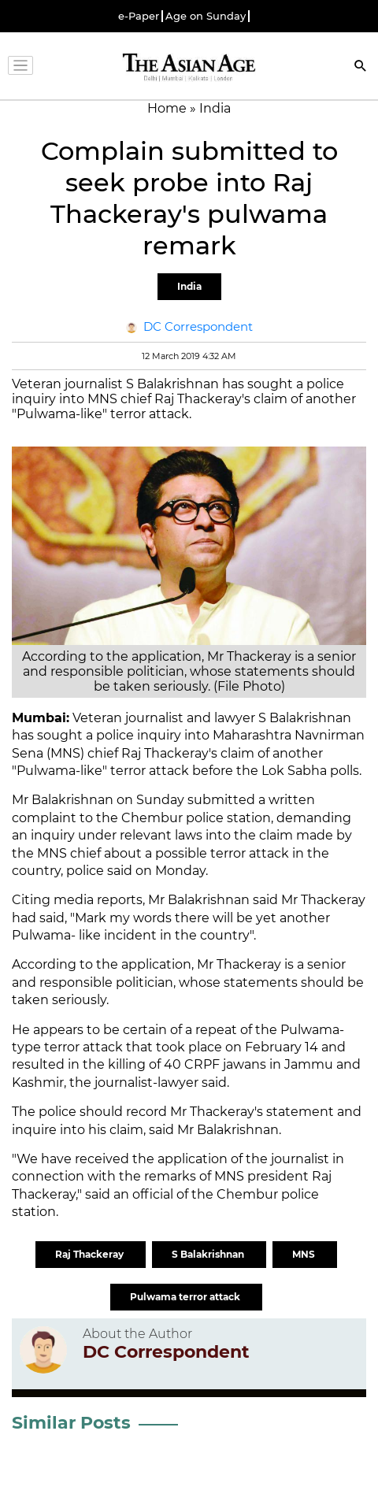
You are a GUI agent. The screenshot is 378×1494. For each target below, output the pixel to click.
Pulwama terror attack (186, 1297)
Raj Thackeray (90, 1254)
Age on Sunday (205, 16)
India (189, 286)
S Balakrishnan (209, 1254)
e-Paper (138, 16)
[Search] (360, 67)
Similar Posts (71, 1422)
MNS (304, 1254)
